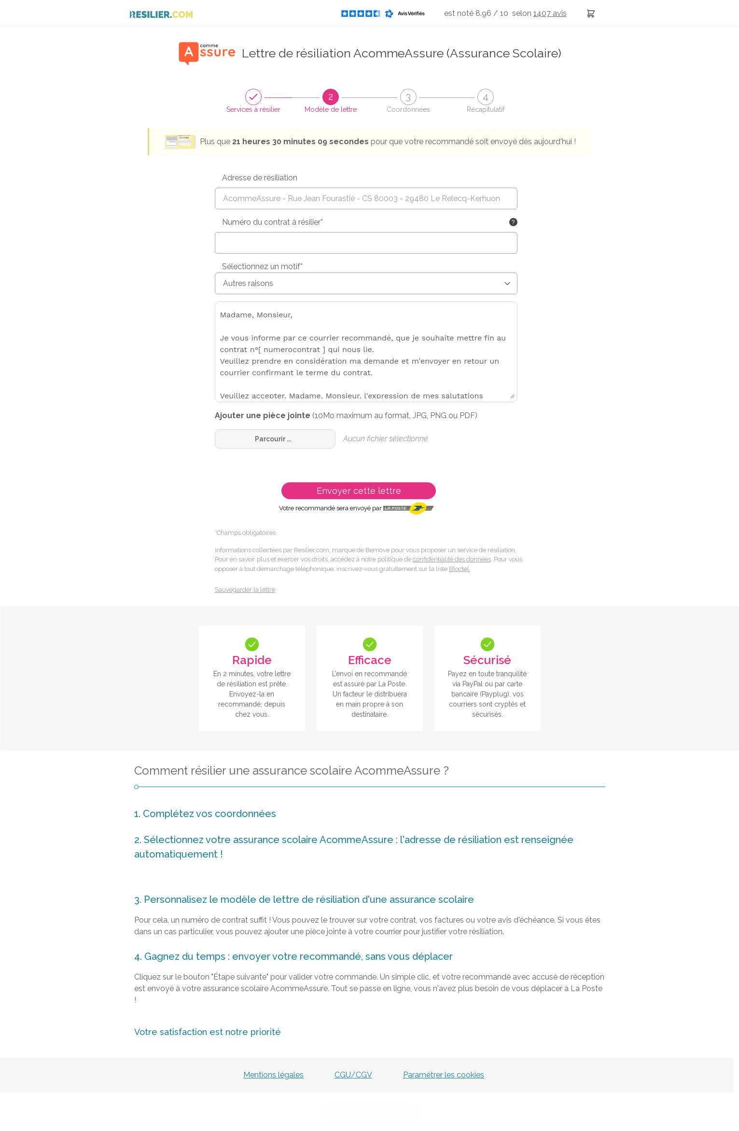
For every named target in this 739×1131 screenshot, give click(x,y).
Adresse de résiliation (259, 177)
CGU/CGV (353, 1074)
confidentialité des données (452, 559)
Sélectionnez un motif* (262, 266)
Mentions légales (273, 1074)
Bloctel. (460, 568)
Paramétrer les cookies (443, 1074)
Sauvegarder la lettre (245, 589)
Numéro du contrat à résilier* (272, 222)
